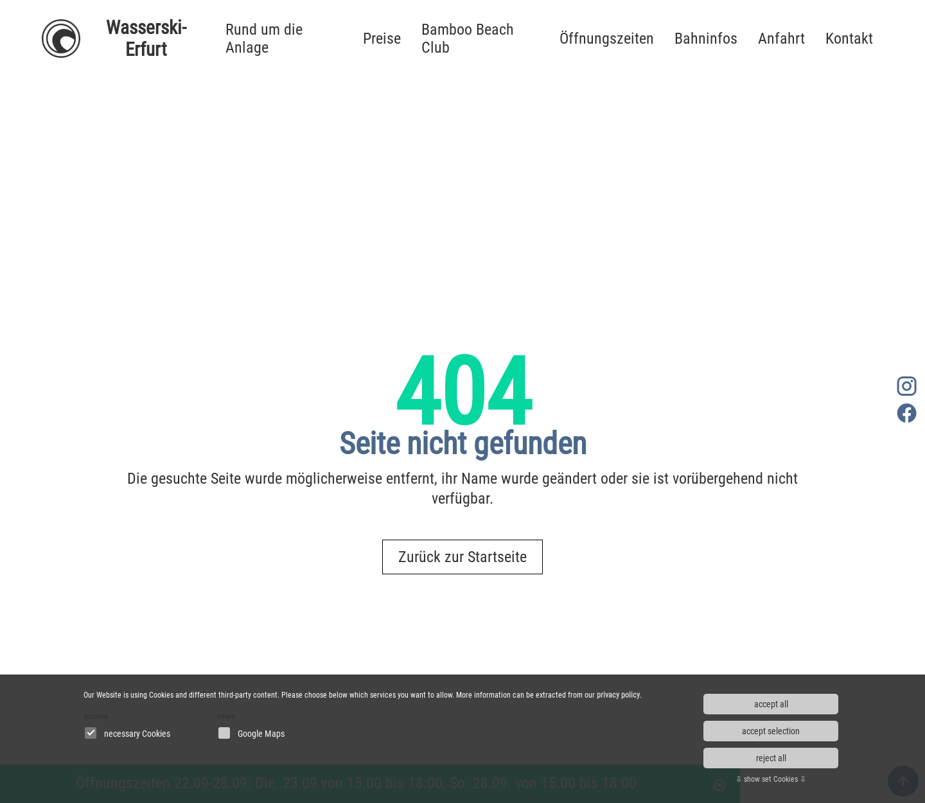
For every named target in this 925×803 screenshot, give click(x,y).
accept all (771, 704)
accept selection (771, 731)
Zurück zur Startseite (462, 557)
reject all (771, 758)
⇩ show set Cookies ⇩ (771, 779)
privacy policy (618, 695)
